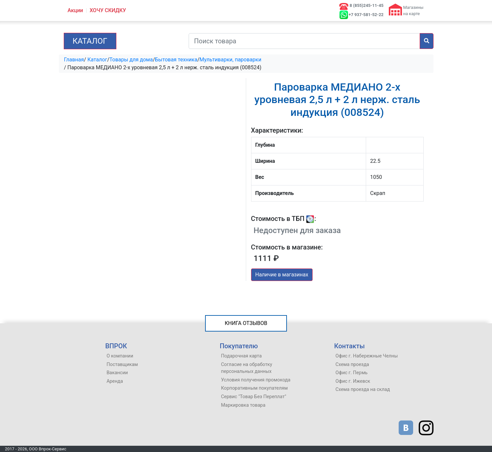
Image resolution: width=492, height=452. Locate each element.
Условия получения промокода (255, 380)
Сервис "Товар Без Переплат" (253, 396)
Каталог (90, 41)
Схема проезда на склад (363, 389)
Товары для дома (131, 59)
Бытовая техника (176, 59)
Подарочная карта (241, 356)
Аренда (114, 381)
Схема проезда (352, 364)
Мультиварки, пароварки (230, 59)
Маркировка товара (243, 405)
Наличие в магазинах (281, 274)
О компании (119, 356)
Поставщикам (122, 364)
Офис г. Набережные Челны (367, 356)
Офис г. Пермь (352, 373)
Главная (74, 59)
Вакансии (117, 373)
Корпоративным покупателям (254, 388)
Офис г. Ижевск (353, 381)
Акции (75, 10)
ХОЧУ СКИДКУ (108, 10)
